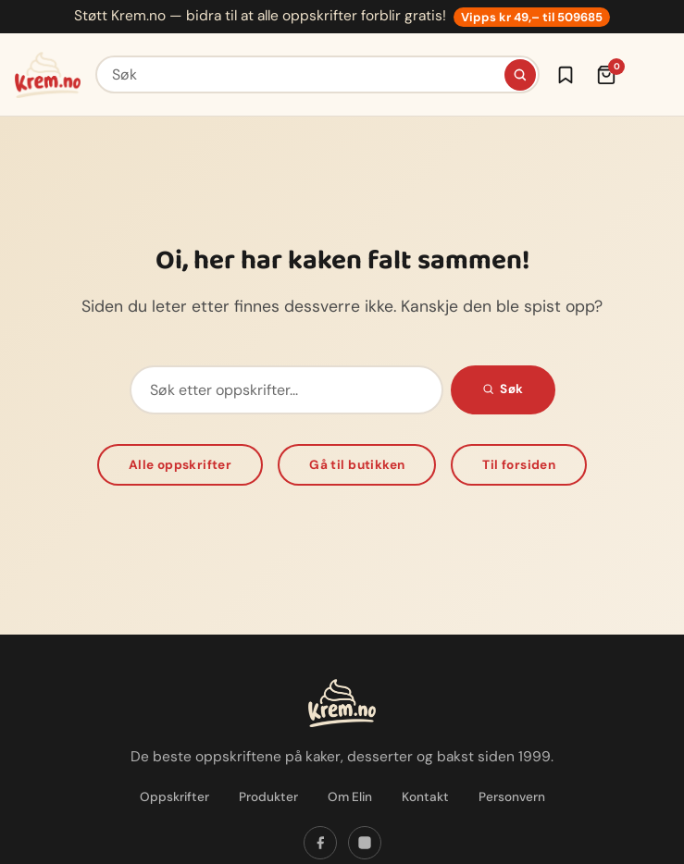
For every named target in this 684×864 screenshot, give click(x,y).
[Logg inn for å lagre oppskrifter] (565, 74)
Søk (502, 389)
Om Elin (350, 797)
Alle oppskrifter (180, 465)
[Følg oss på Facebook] (320, 842)
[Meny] (650, 74)
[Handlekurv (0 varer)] (606, 74)
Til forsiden (518, 465)
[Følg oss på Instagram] (364, 842)
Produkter (268, 797)
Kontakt (425, 797)
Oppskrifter (174, 797)
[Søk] (520, 75)
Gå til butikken (356, 465)
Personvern (512, 797)
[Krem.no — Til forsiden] (48, 75)
